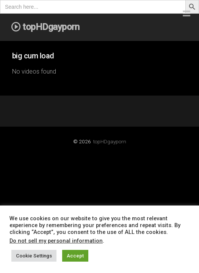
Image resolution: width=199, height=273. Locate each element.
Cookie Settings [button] (34, 256)
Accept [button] (75, 256)
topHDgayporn (109, 141)
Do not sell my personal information (56, 240)
